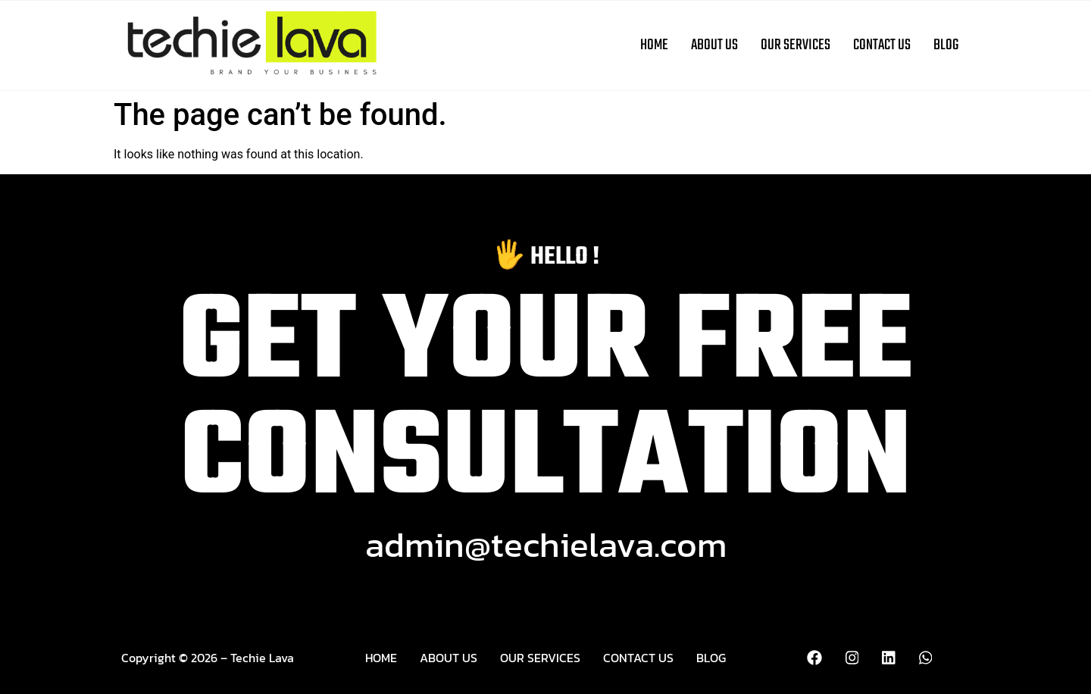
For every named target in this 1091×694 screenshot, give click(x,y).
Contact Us (882, 45)
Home (654, 45)
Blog (945, 45)
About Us (714, 45)
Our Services (795, 45)
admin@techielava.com (546, 544)
